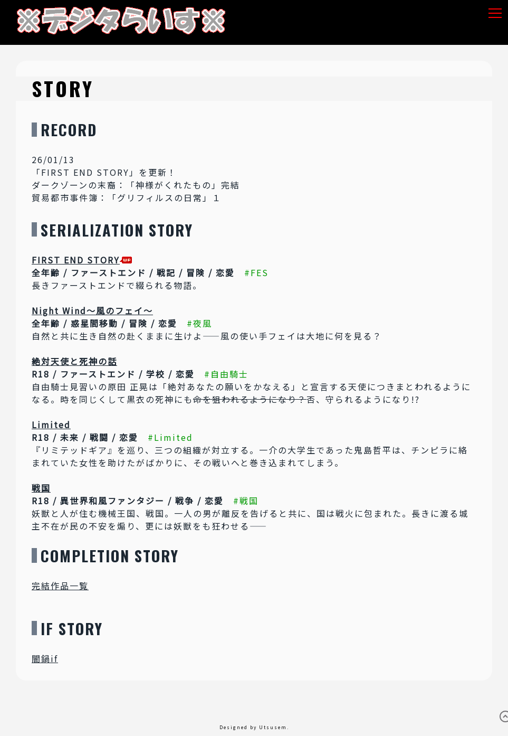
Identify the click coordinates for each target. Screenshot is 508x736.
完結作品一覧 (60, 585)
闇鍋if (45, 658)
